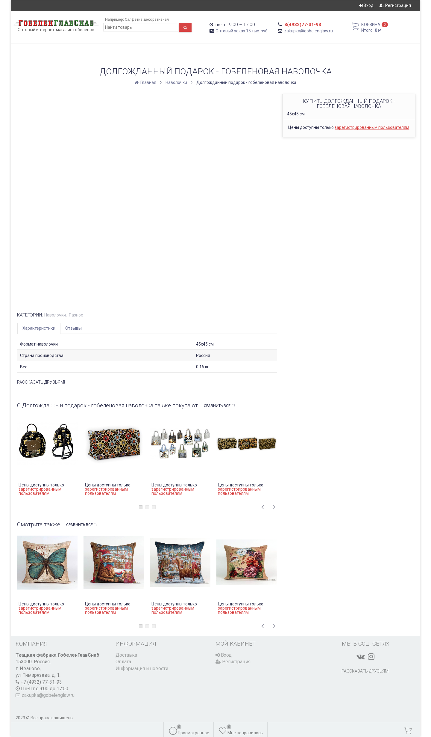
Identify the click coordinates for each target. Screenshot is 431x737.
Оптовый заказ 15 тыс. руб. (242, 30)
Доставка (126, 655)
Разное (76, 315)
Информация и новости (142, 668)
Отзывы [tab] (73, 328)
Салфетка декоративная (147, 19)
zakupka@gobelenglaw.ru (308, 30)
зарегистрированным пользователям (372, 127)
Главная (146, 82)
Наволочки (176, 82)
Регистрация (395, 5)
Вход (366, 5)
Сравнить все (219, 405)
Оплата (123, 661)
